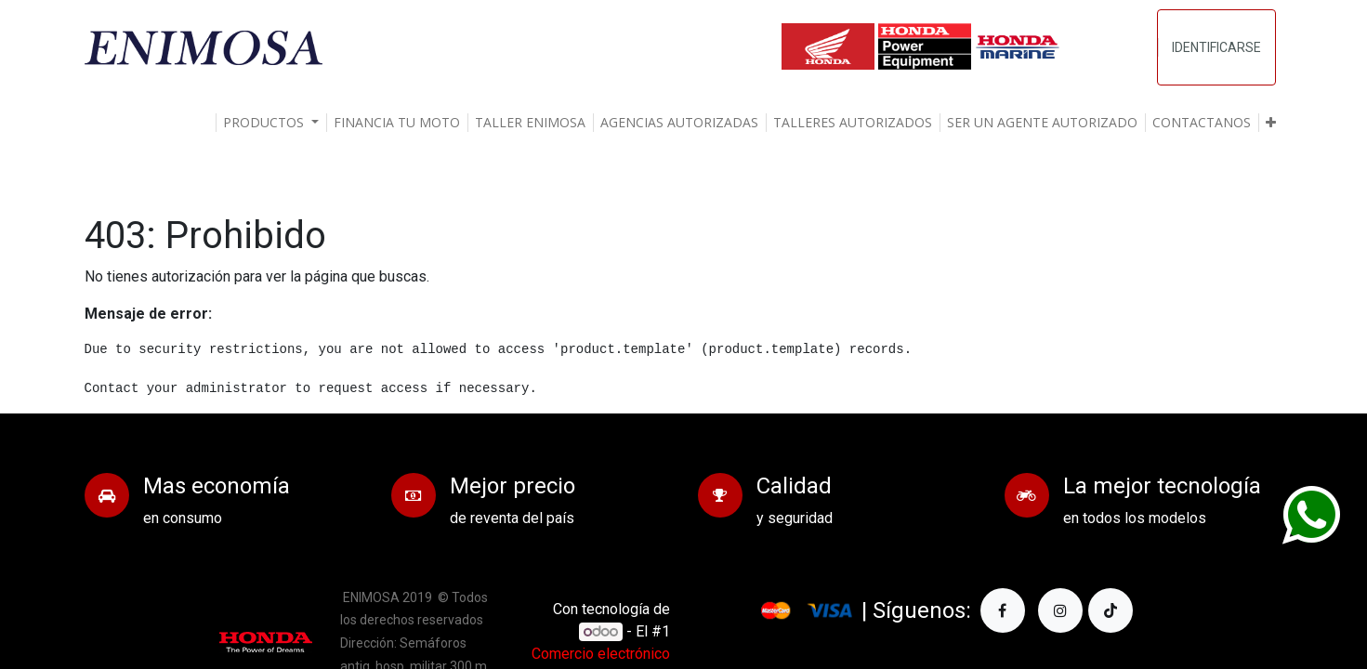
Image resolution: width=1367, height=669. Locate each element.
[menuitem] (396, 122)
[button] (1270, 122)
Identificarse (1216, 47)
